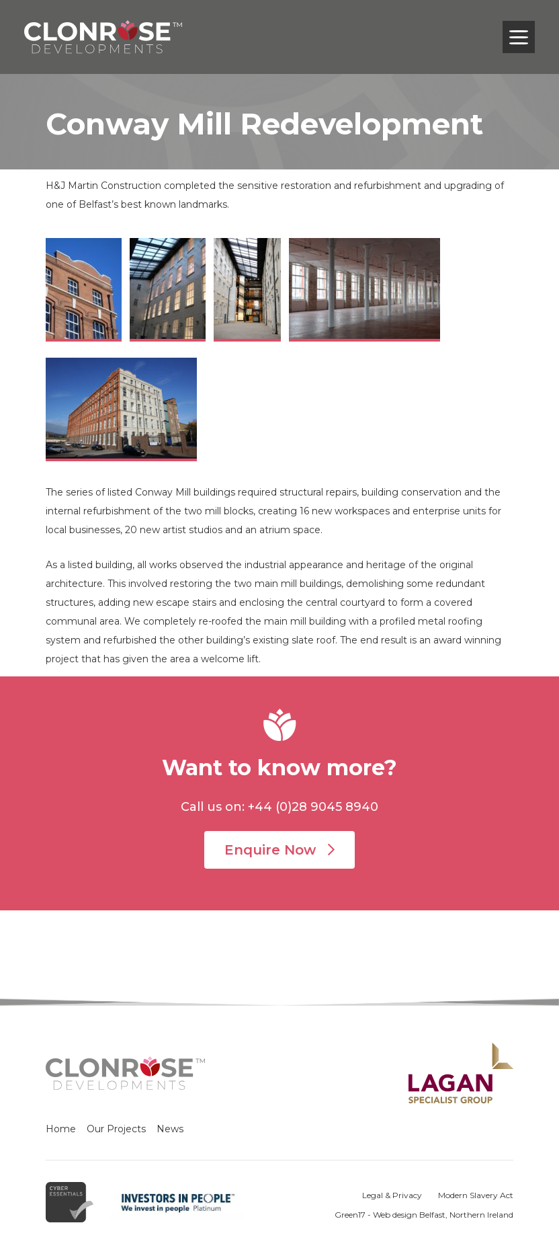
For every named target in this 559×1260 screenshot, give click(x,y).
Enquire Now (279, 850)
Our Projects (116, 1129)
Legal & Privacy (392, 1195)
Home (61, 1129)
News (170, 1129)
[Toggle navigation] (519, 37)
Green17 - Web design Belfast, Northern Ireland (424, 1215)
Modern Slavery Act (475, 1195)
